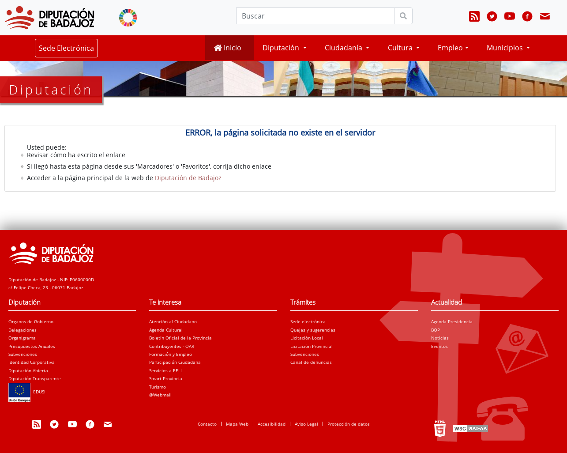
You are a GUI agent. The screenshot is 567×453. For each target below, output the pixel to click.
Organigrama (22, 338)
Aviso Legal (306, 424)
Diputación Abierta (28, 370)
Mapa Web (237, 424)
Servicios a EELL (166, 370)
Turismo (157, 387)
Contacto (207, 424)
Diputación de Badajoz (188, 178)
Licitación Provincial (311, 346)
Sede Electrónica (66, 48)
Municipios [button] (506, 48)
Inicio (227, 48)
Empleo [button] (450, 48)
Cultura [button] (401, 48)
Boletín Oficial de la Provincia (180, 338)
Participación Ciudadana (175, 362)
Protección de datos (348, 424)
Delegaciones (22, 330)
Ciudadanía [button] (344, 48)
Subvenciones (22, 354)
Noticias (440, 338)
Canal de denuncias (311, 362)
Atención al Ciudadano (173, 321)
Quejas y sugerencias (312, 330)
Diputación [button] (282, 48)
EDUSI (26, 392)
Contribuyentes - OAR (171, 346)
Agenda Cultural (166, 330)
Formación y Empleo (170, 354)
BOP (435, 330)
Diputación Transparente (34, 378)
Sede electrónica (308, 321)
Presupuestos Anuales (31, 346)
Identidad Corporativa (31, 362)
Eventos (439, 346)
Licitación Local (306, 338)
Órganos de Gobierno (30, 321)
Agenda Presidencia (452, 321)
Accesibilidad (271, 424)
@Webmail (160, 395)
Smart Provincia (165, 378)
